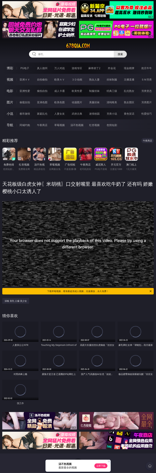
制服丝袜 (94, 91)
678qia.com (78, 46)
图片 (10, 102)
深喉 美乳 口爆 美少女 (16, 300)
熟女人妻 (94, 79)
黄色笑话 (129, 113)
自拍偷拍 (42, 79)
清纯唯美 (112, 102)
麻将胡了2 (94, 68)
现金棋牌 (129, 68)
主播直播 (129, 79)
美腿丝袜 (94, 102)
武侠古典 (77, 113)
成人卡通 (59, 91)
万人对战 (59, 68)
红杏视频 (94, 125)
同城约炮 (25, 125)
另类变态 (146, 91)
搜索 (120, 54)
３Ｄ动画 (77, 79)
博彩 (10, 68)
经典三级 (112, 91)
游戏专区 (77, 68)
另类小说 (112, 113)
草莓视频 (59, 125)
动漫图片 (77, 102)
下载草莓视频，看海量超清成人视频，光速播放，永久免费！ (99, 291)
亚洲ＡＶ (25, 79)
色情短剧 (112, 125)
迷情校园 (94, 113)
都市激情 (25, 113)
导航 (10, 125)
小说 (10, 113)
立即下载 (100, 465)
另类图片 (146, 102)
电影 (10, 91)
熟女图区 (129, 102)
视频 (10, 79)
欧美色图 (59, 102)
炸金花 (112, 68)
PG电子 (24, 68)
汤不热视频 (76, 125)
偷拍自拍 (42, 91)
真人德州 (42, 68)
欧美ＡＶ (59, 79)
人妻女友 (59, 113)
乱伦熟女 (129, 91)
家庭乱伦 (42, 113)
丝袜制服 (112, 79)
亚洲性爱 (25, 91)
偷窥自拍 (25, 102)
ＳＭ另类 (146, 79)
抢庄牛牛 (146, 68)
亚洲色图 (42, 102)
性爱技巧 (146, 113)
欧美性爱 (77, 91)
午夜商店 (42, 125)
